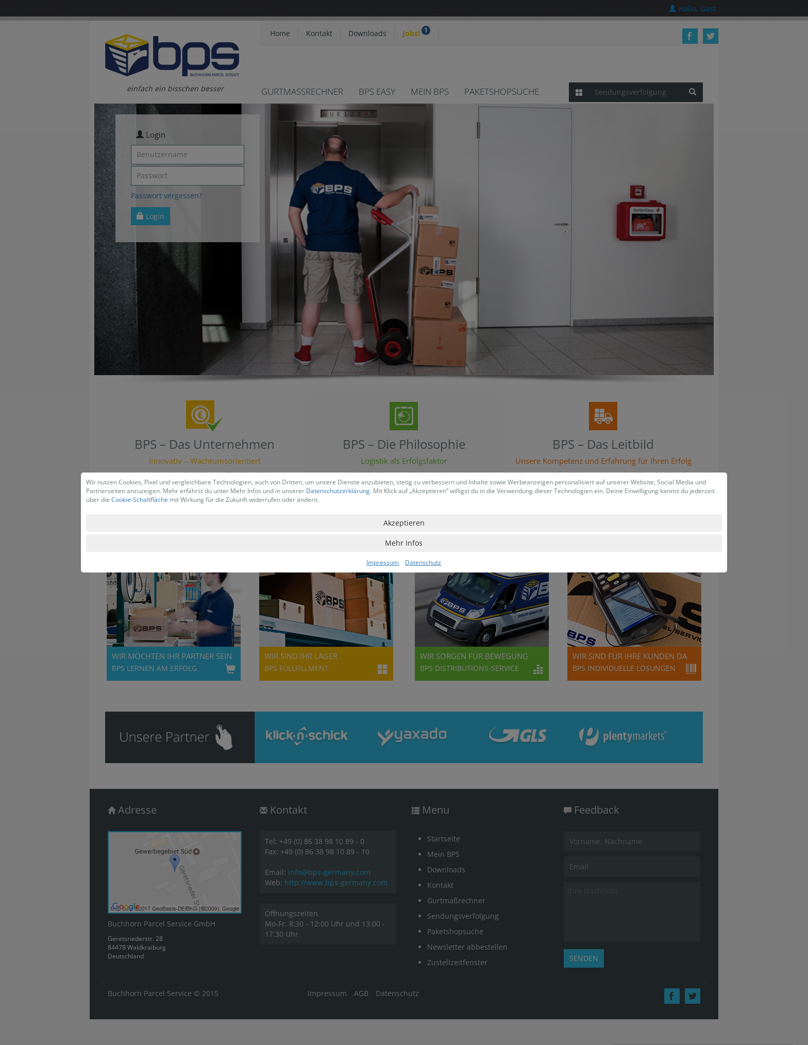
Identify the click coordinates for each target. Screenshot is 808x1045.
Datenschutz (423, 562)
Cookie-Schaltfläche (139, 499)
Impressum (382, 562)
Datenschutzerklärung (338, 490)
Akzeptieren (404, 523)
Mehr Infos (404, 543)
